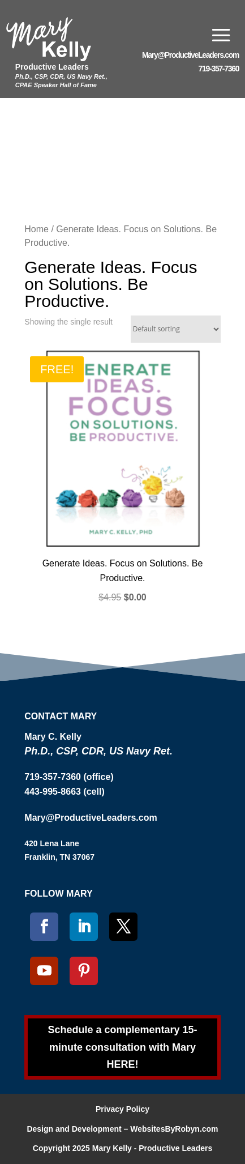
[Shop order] (176, 329)
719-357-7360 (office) (68, 777)
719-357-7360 (219, 68)
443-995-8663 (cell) (64, 791)
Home (36, 229)
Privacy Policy (122, 1109)
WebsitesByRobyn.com (174, 1128)
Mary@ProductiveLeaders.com (190, 54)
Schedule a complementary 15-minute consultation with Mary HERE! (122, 1047)
